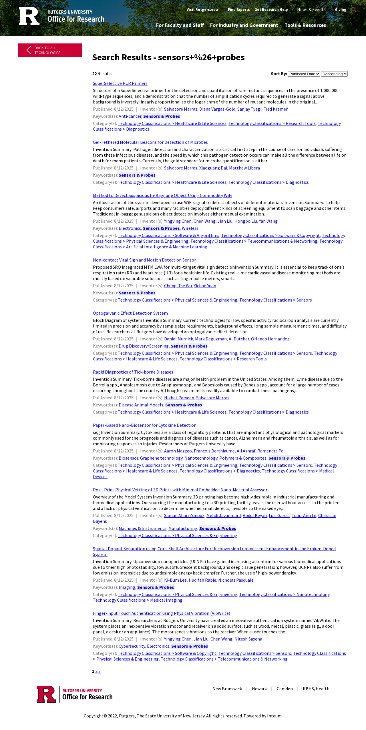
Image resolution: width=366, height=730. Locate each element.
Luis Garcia (279, 515)
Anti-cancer (130, 116)
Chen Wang (205, 221)
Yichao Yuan (205, 285)
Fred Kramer (275, 109)
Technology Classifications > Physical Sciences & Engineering (177, 300)
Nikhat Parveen (179, 397)
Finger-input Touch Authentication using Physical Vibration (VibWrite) (161, 613)
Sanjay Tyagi (249, 109)
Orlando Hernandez (270, 339)
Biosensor (128, 458)
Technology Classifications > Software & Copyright (270, 235)
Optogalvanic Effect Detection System (130, 313)
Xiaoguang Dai (213, 168)
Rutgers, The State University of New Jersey (161, 716)
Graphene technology (161, 458)
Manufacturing (182, 528)
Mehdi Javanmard (223, 515)
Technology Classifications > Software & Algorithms (168, 235)
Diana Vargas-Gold (217, 109)
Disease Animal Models (141, 405)
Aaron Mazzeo (178, 451)
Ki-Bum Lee (175, 580)
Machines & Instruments (142, 528)
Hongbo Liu (245, 221)
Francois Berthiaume (214, 451)
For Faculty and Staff (180, 25)
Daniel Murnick (178, 339)
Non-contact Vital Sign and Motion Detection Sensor (144, 260)
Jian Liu (225, 221)
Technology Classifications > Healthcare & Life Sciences (172, 123)
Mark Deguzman (211, 339)
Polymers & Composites (242, 458)
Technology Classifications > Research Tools (272, 123)
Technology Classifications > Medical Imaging (137, 600)
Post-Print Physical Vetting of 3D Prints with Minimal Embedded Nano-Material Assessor (180, 489)
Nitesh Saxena (248, 639)
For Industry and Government (244, 25)
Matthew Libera (244, 168)
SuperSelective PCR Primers (120, 83)
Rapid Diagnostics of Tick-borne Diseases (133, 372)
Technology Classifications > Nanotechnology (284, 594)
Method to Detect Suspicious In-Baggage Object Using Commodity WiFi (162, 195)
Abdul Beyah (255, 515)
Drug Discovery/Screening (144, 346)
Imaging (127, 587)
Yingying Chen (178, 221)
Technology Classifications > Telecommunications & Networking (253, 241)
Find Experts (239, 9)
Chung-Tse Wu (178, 285)
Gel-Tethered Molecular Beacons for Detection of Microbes (150, 142)
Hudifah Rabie (202, 580)
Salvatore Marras (180, 109)
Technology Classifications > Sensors (275, 300)
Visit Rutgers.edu (202, 9)
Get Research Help (271, 9)
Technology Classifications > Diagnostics (268, 182)
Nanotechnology (200, 458)
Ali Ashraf (246, 451)
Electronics (130, 228)
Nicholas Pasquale (236, 580)
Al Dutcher (239, 339)
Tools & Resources (305, 25)
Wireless (190, 228)
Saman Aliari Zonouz (184, 515)
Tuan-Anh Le (304, 515)
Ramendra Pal (271, 451)
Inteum (274, 716)
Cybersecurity (132, 646)
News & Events (311, 9)
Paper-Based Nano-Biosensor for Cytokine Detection (144, 425)
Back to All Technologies (48, 50)
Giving (340, 9)
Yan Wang (268, 221)
